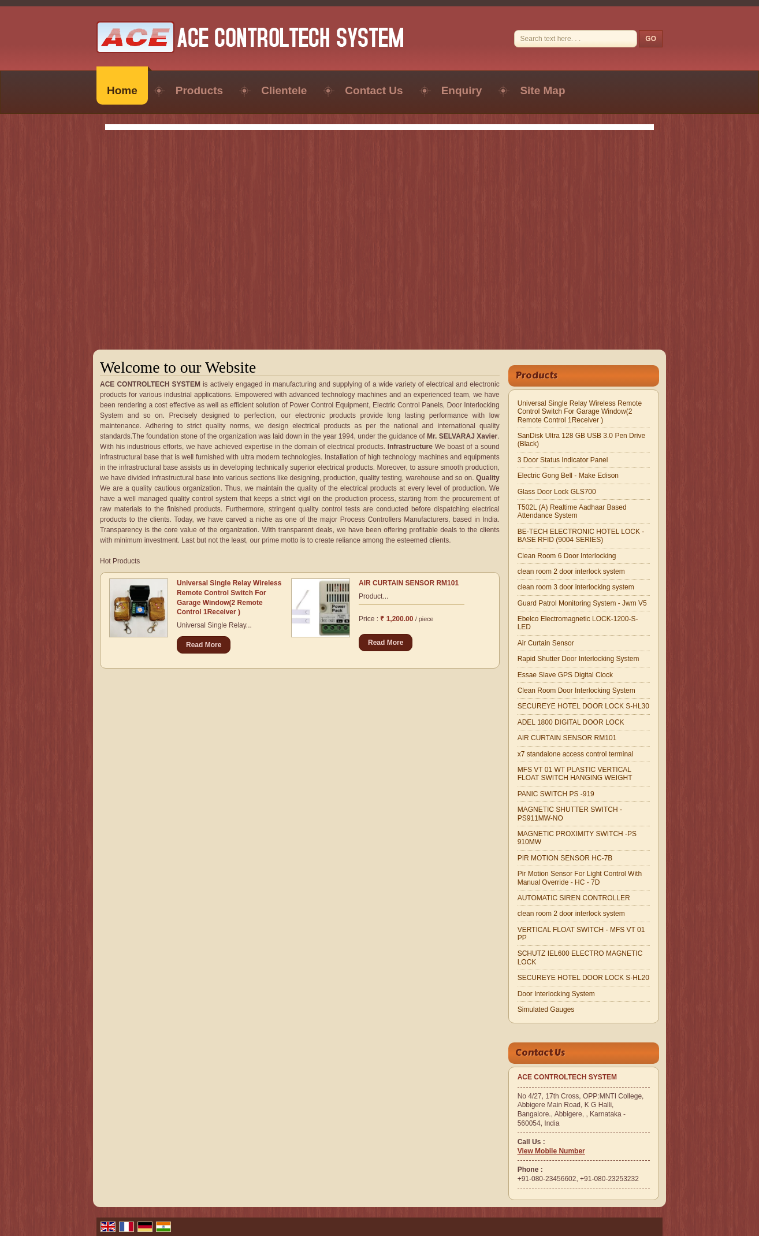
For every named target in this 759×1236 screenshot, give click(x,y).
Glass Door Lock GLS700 (557, 492)
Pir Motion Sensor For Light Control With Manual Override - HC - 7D (580, 878)
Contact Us (374, 90)
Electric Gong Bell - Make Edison (568, 476)
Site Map (542, 90)
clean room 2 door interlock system (571, 571)
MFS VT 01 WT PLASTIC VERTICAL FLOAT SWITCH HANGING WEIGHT (575, 774)
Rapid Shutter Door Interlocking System (578, 659)
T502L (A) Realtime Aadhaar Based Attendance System (572, 511)
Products (199, 90)
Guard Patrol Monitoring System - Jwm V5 (582, 603)
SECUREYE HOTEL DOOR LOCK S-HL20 (583, 978)
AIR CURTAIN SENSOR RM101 (409, 583)
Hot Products (120, 561)
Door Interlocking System (556, 994)
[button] (551, 1151)
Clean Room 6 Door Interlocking (567, 556)
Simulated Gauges (546, 1009)
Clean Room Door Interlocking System (576, 690)
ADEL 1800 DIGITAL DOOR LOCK (571, 722)
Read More (203, 645)
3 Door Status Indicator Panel (563, 460)
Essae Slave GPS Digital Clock (565, 675)
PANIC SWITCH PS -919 (556, 794)
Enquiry (461, 90)
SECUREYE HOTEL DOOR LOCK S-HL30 (583, 706)
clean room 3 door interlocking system (576, 587)
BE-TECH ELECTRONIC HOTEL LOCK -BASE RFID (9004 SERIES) (581, 536)
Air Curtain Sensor (546, 643)
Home (122, 90)
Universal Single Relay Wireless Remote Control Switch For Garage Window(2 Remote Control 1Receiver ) (580, 411)
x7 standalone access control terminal (576, 754)
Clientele (284, 90)
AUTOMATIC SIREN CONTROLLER (574, 898)
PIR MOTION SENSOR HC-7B (565, 858)
